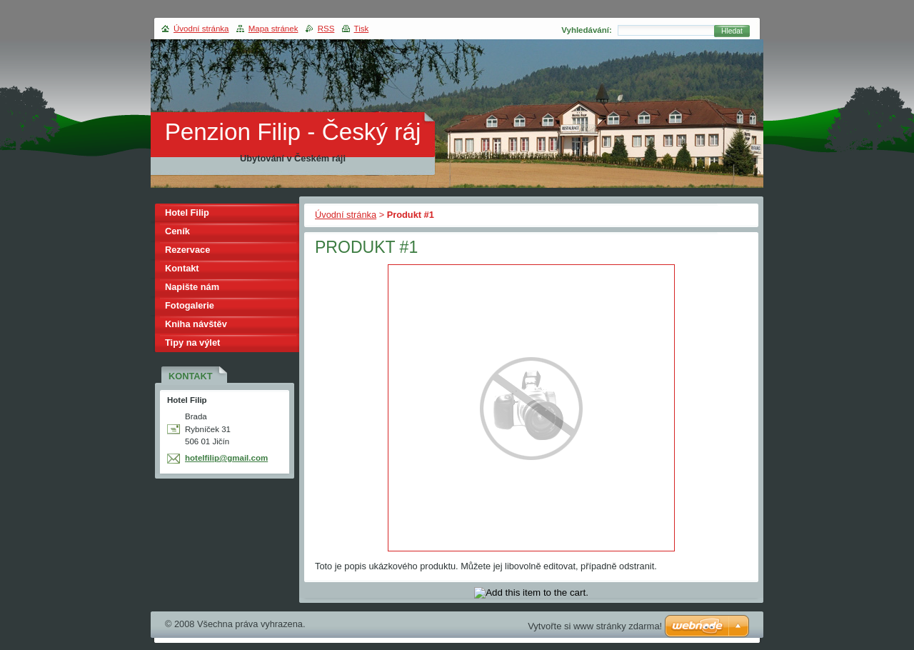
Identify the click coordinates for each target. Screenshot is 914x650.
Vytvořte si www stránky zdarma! (595, 626)
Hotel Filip (187, 212)
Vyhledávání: (586, 30)
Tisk (361, 28)
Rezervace (187, 249)
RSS (326, 28)
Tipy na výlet (192, 342)
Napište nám (192, 286)
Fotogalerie (189, 305)
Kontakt (182, 268)
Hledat (732, 31)
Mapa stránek (273, 28)
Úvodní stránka (345, 214)
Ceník (177, 231)
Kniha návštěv (196, 324)
